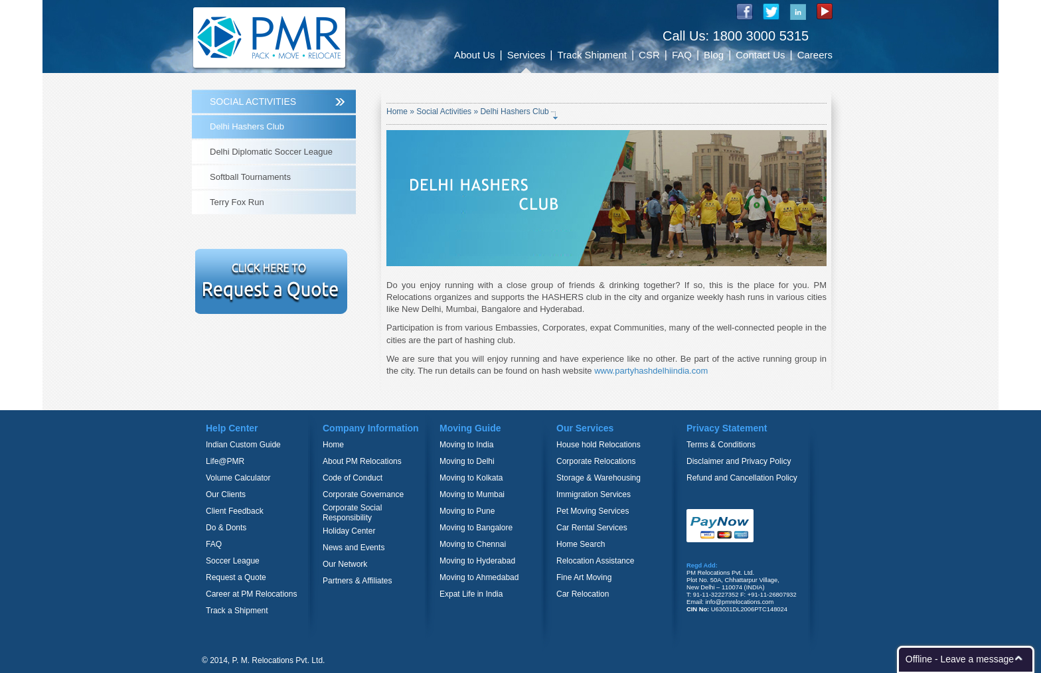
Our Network (345, 564)
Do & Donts (226, 527)
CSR (649, 54)
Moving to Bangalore (476, 527)
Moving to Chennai (473, 544)
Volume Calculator (238, 478)
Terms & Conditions (721, 444)
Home (398, 111)
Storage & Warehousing (598, 478)
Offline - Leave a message (960, 659)
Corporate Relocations (595, 461)
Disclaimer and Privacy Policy (738, 461)
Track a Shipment (237, 610)
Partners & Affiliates (357, 580)
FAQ (682, 54)
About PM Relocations (362, 461)
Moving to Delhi (467, 461)
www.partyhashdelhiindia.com (651, 371)
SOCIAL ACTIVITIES (253, 101)
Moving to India (466, 444)
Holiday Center (349, 531)
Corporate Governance (363, 494)
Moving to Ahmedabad (479, 577)
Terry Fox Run (237, 202)
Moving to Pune (467, 511)
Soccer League (233, 560)
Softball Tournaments (250, 177)
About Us (474, 54)
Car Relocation (582, 594)
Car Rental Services (591, 527)
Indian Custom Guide (243, 444)
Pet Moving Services (592, 511)
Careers (815, 54)
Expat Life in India (471, 594)
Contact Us (760, 54)
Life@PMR (225, 461)
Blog (714, 54)
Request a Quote (236, 577)
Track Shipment (591, 54)
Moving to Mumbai (472, 494)
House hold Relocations (598, 444)
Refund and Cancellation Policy (741, 478)
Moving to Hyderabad (477, 560)
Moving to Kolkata (471, 478)
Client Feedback (235, 511)
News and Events (353, 547)
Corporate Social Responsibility (352, 512)
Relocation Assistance (595, 560)
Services (526, 54)
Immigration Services (593, 494)
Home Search (580, 544)
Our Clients (226, 494)
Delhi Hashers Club (247, 126)
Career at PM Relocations (251, 594)
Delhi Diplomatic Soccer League (271, 152)
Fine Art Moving (583, 577)
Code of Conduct (352, 478)
